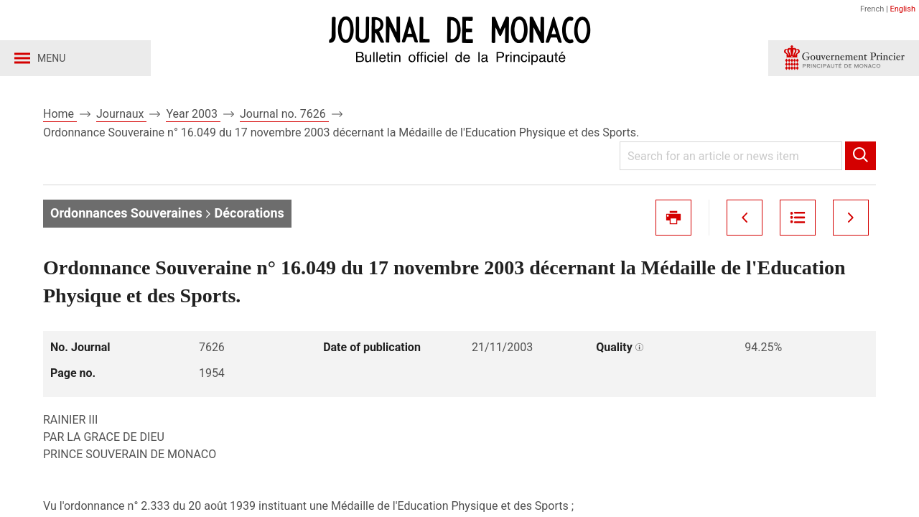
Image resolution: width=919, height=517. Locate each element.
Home (60, 114)
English (902, 9)
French (872, 9)
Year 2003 (193, 114)
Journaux (121, 114)
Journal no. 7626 (284, 114)
